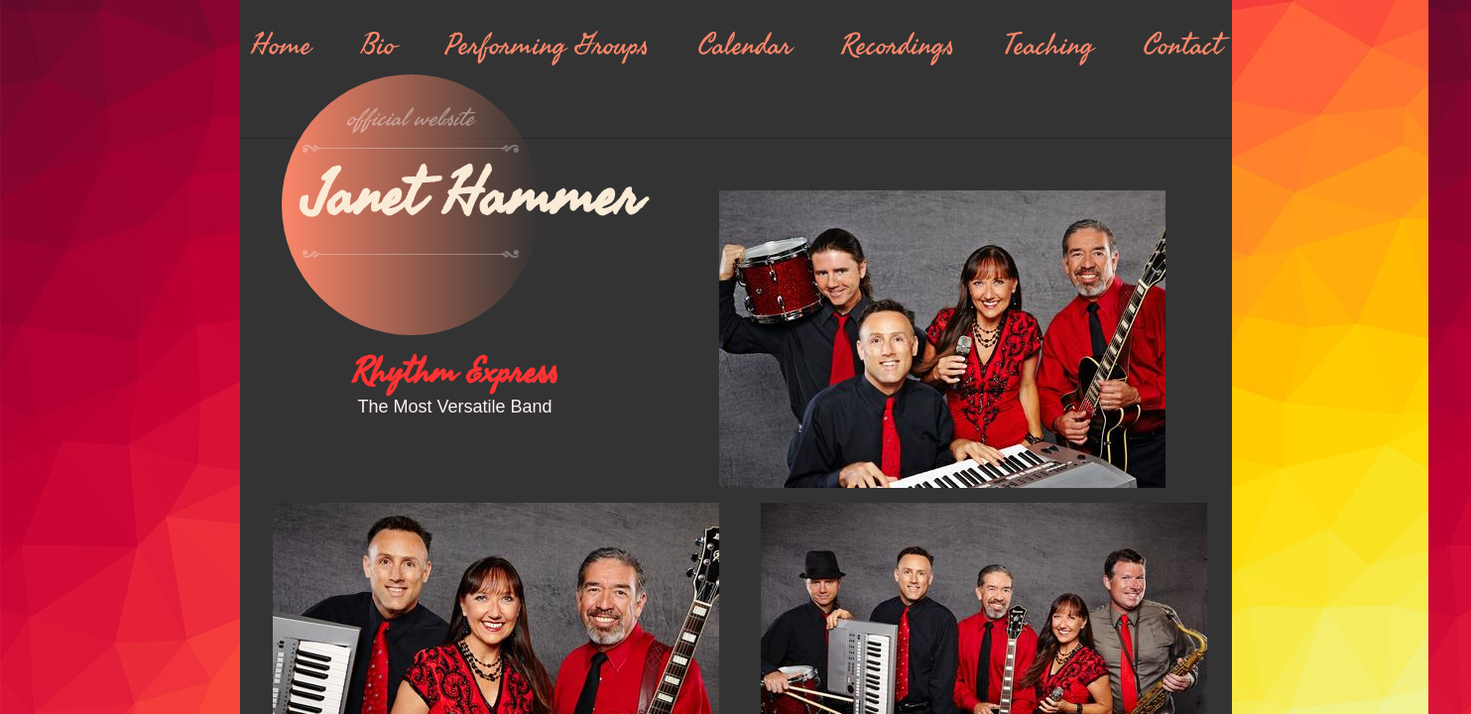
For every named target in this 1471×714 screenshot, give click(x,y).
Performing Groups (547, 45)
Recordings (897, 45)
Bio (378, 45)
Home (281, 45)
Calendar (745, 45)
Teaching (1049, 45)
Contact (1183, 45)
